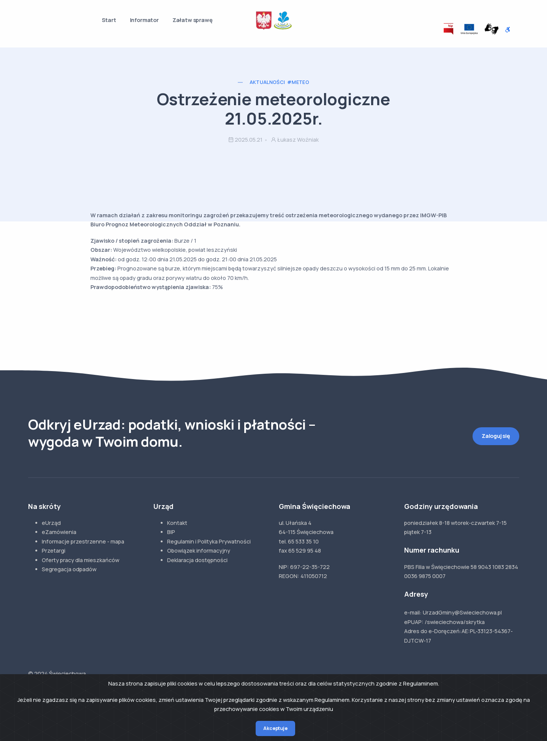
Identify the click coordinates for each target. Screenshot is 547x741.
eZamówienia (59, 532)
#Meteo (298, 82)
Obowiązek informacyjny (198, 550)
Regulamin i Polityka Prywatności (209, 541)
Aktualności (267, 82)
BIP (171, 532)
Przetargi (53, 550)
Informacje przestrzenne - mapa (83, 541)
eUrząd (51, 522)
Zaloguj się (496, 435)
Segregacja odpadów (69, 569)
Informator (144, 20)
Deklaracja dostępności (197, 560)
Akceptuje (275, 728)
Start (109, 20)
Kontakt (177, 522)
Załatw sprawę (192, 20)
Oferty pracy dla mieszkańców (80, 560)
